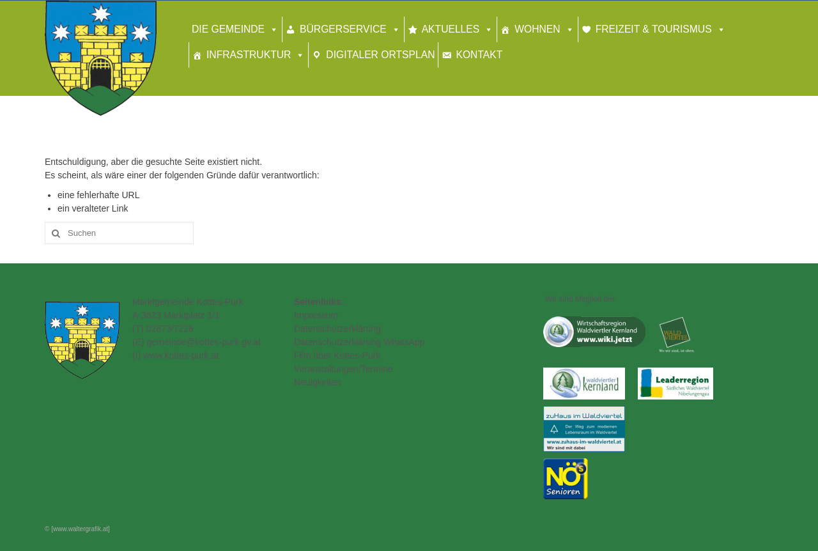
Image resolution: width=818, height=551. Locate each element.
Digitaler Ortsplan (380, 54)
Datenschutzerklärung (337, 328)
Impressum (316, 315)
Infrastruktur (248, 54)
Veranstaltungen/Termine (343, 369)
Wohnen (537, 29)
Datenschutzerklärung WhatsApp (359, 342)
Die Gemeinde (228, 29)
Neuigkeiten (317, 382)
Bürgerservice (343, 29)
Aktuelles (451, 29)
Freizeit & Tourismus (654, 29)
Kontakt (479, 54)
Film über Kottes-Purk (337, 355)
